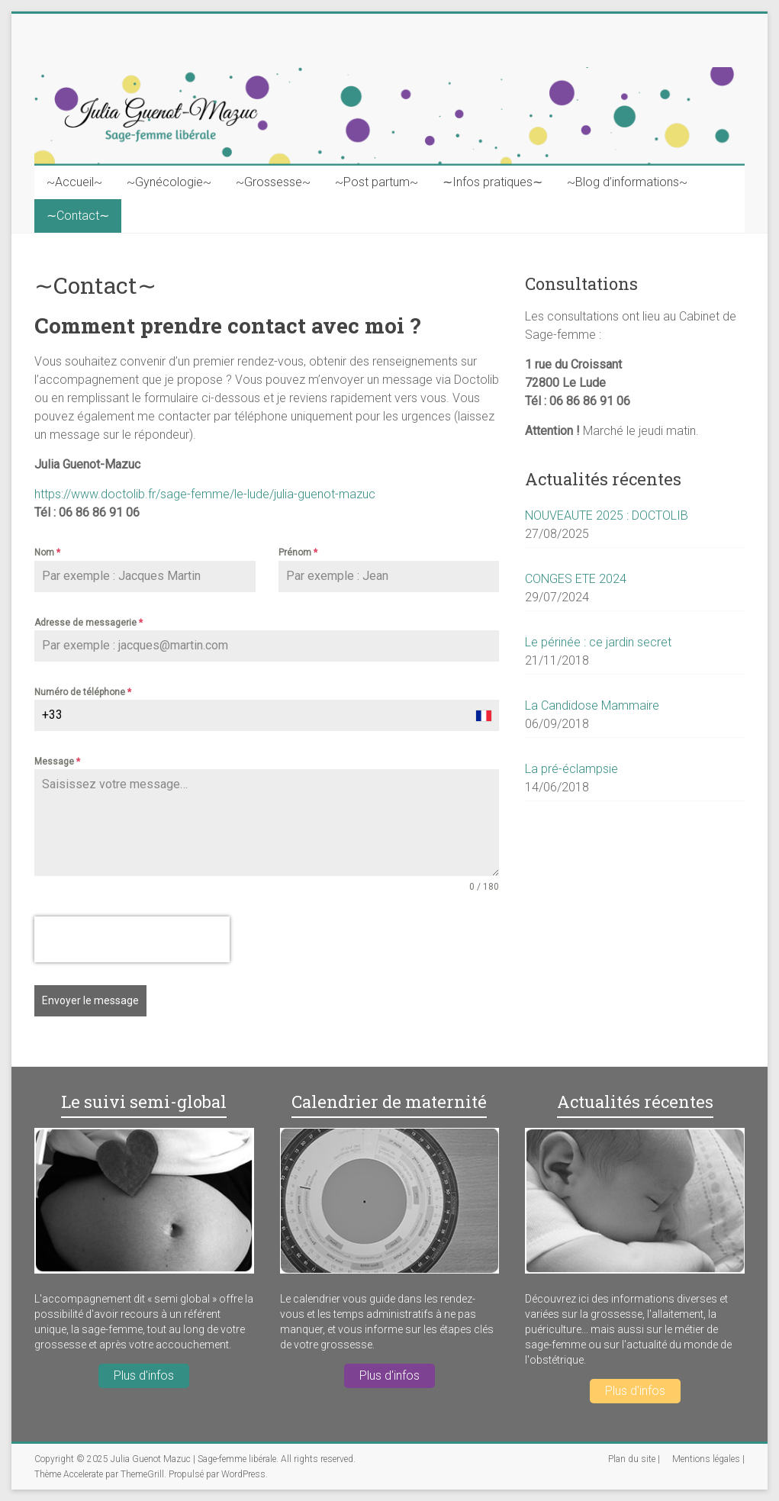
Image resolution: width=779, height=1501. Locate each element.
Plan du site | (634, 1459)
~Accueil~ (74, 182)
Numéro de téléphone (82, 692)
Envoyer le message (90, 1000)
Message (57, 761)
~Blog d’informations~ (627, 182)
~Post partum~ (376, 182)
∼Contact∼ (78, 215)
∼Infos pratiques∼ (492, 182)
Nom (47, 552)
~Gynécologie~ (169, 182)
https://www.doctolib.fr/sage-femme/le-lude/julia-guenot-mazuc (204, 494)
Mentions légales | (708, 1459)
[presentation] (132, 939)
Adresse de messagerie (88, 622)
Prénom (297, 552)
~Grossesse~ (273, 182)
